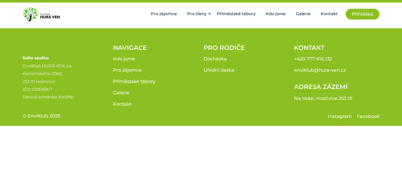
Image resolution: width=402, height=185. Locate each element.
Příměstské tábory (236, 13)
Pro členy (198, 13)
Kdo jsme (276, 13)
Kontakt (329, 13)
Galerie (303, 13)
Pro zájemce (164, 13)
